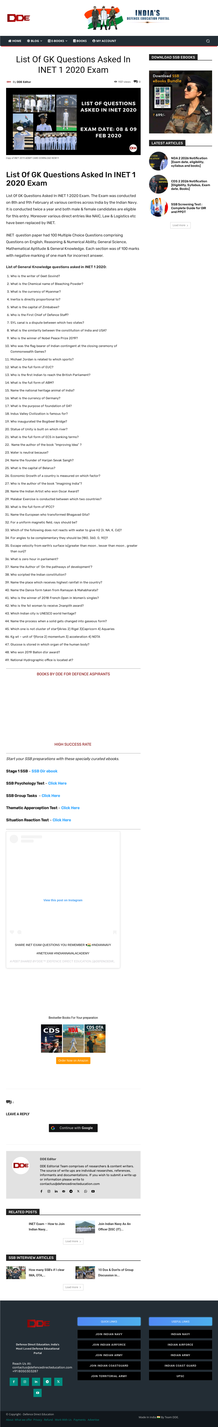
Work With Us (63, 1419)
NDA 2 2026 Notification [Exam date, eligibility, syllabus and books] (189, 162)
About (9, 1419)
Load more (73, 1241)
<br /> (34, 708)
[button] (208, 41)
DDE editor (24, 82)
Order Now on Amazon (73, 1060)
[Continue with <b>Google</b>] (73, 1128)
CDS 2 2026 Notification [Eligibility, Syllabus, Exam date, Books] (190, 185)
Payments (80, 1419)
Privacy (38, 1419)
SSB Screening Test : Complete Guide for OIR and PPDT (188, 208)
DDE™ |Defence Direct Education (64, 961)
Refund (48, 1419)
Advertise (93, 1419)
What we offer (23, 1419)
